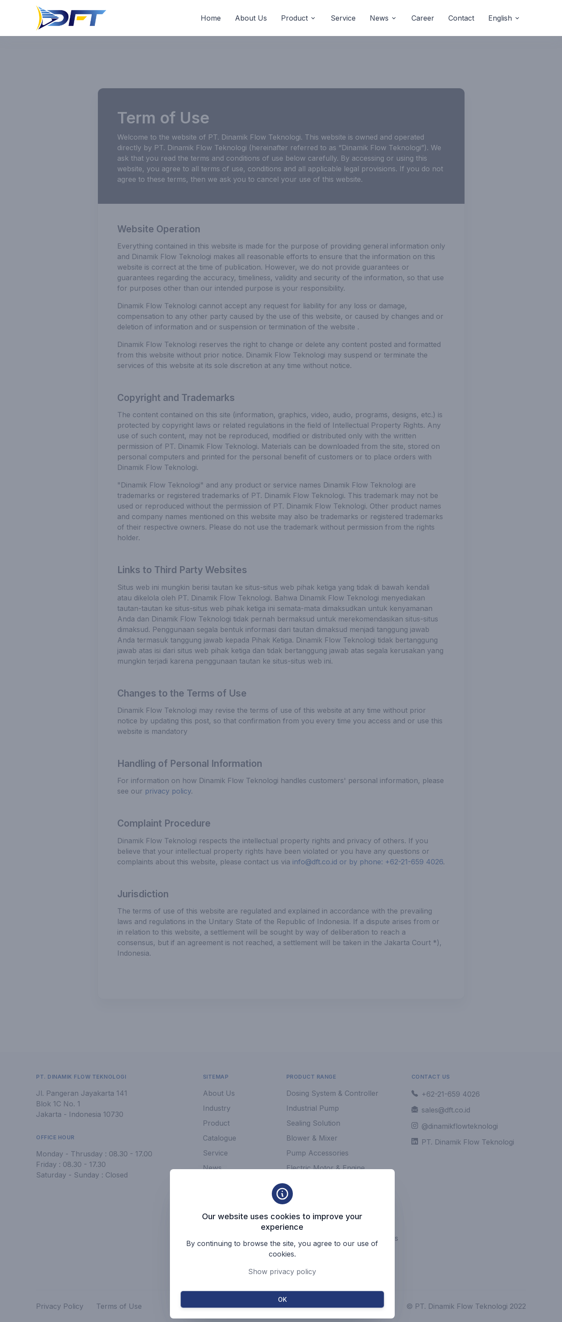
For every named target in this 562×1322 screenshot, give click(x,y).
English (500, 18)
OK (282, 1299)
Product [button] (294, 18)
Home (211, 18)
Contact (461, 18)
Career (422, 18)
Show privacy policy (282, 1271)
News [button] (379, 18)
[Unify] (71, 18)
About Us (251, 18)
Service (343, 18)
